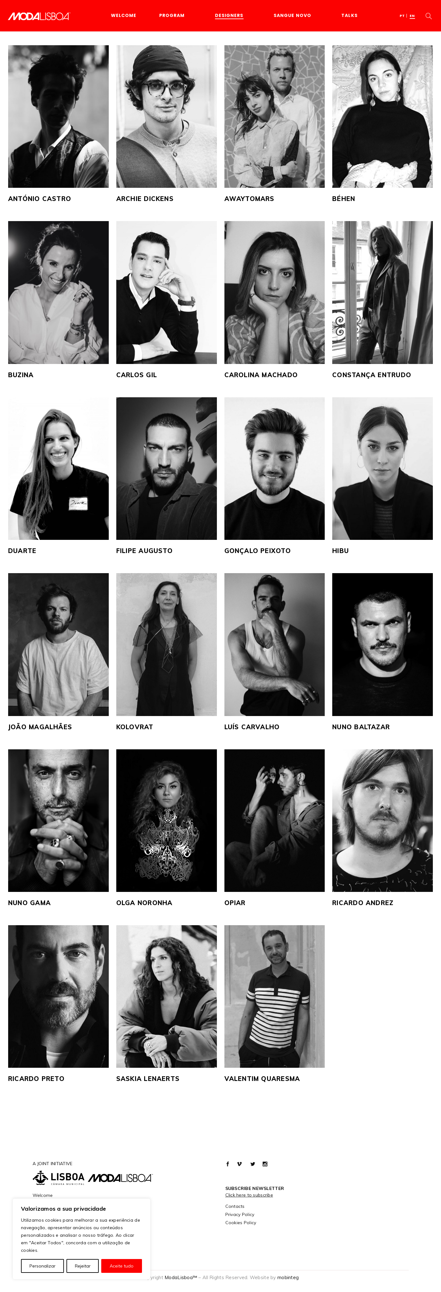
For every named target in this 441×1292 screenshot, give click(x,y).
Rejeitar (83, 1266)
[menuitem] (402, 15)
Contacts (235, 1206)
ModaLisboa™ (181, 1277)
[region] (81, 1238)
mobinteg (288, 1277)
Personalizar (42, 1266)
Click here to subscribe (249, 1195)
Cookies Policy (240, 1222)
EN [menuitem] (412, 15)
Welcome (43, 1195)
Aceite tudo (122, 1266)
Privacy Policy (240, 1214)
